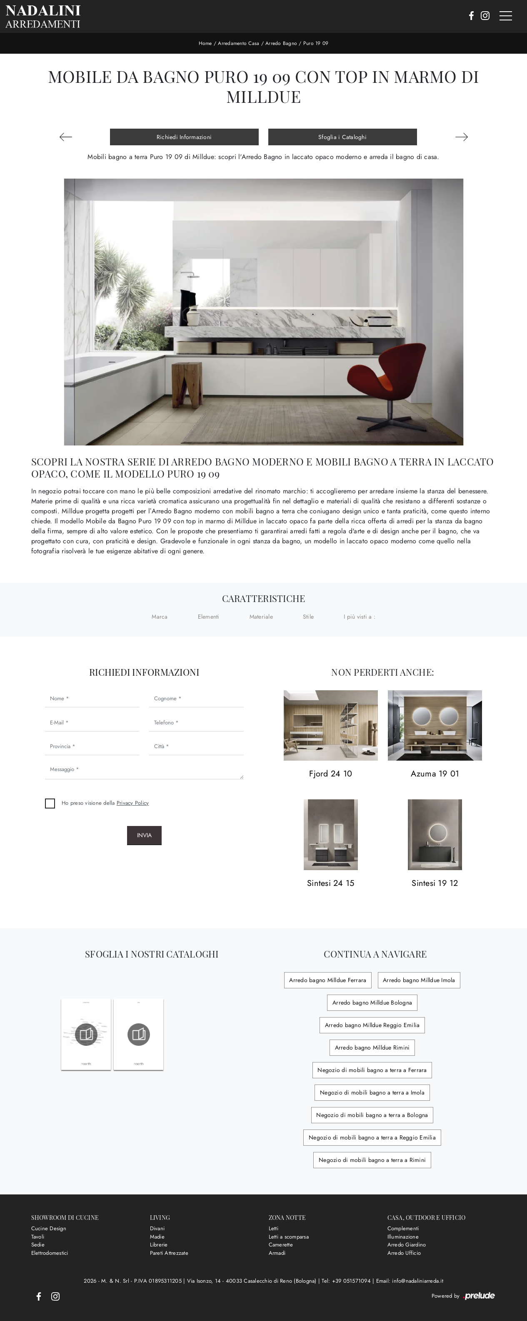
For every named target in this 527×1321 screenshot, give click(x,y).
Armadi (277, 1253)
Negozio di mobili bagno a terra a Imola (372, 1092)
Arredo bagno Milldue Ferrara (328, 980)
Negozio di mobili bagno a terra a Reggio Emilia (372, 1137)
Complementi (403, 1228)
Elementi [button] (209, 616)
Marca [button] (159, 616)
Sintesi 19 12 (435, 883)
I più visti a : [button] (359, 616)
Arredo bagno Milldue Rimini (372, 1047)
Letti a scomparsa (289, 1237)
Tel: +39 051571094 (347, 1281)
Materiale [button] (261, 616)
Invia (144, 835)
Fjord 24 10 (330, 774)
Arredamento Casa (238, 43)
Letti (273, 1228)
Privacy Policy (133, 803)
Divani (157, 1228)
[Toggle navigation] (506, 16)
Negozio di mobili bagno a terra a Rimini (372, 1160)
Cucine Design (48, 1228)
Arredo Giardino (406, 1245)
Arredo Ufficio (404, 1253)
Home (205, 43)
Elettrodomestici (49, 1253)
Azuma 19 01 (435, 774)
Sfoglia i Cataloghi (342, 137)
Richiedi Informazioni (184, 137)
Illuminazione (403, 1237)
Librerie (159, 1245)
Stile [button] (308, 616)
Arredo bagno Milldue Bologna (372, 1002)
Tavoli (38, 1237)
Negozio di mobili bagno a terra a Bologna (372, 1115)
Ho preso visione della (105, 803)
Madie (157, 1237)
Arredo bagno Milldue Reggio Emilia (372, 1025)
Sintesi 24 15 (330, 883)
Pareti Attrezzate (169, 1253)
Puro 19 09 (316, 43)
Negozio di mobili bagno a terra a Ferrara (372, 1070)
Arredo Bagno (281, 43)
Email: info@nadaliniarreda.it (409, 1281)
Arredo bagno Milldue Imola (418, 980)
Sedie (38, 1245)
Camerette (281, 1245)
